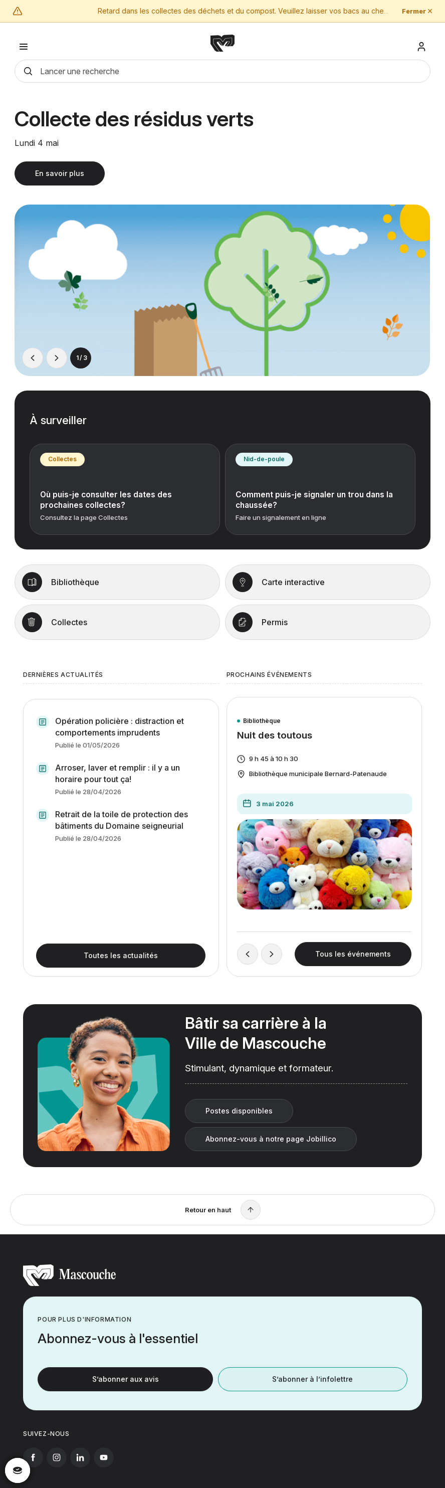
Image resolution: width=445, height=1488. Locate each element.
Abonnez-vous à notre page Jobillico (270, 1148)
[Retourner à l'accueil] (69, 1293)
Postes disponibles (239, 1120)
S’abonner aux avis (125, 1388)
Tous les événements (353, 964)
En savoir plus (59, 178)
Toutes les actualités (121, 965)
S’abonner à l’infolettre (312, 1388)
